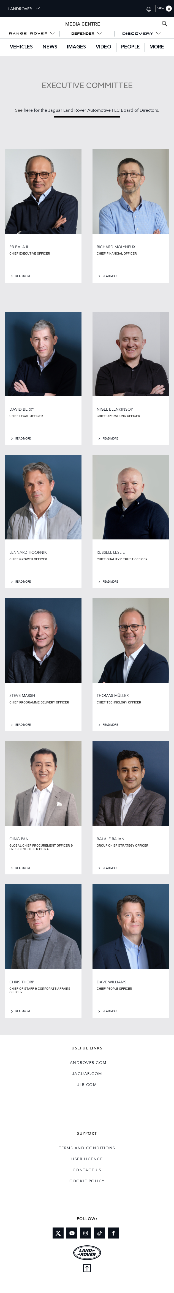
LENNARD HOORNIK (28, 552)
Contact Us (87, 1169)
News (50, 47)
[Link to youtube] (71, 1233)
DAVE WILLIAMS (111, 981)
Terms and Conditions (87, 1147)
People (130, 47)
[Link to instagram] (85, 1233)
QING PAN (19, 838)
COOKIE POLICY (87, 1180)
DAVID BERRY (21, 409)
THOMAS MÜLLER (113, 695)
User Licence (87, 1158)
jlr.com (87, 1084)
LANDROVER (24, 8)
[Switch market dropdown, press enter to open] (148, 8)
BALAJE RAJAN (110, 838)
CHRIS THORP (21, 981)
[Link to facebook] (113, 1233)
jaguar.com (87, 1073)
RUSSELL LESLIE (111, 552)
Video (103, 47)
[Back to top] (87, 1268)
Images (76, 47)
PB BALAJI (18, 246)
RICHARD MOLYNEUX (116, 246)
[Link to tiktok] (99, 1233)
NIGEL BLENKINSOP (115, 409)
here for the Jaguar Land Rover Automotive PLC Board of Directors (91, 110)
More (156, 47)
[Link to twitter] (58, 1233)
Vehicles (21, 47)
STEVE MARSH (22, 695)
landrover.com (87, 1062)
